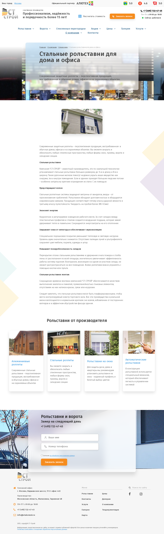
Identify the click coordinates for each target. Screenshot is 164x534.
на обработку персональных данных (62, 455)
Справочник (63, 47)
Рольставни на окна (100, 361)
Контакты (93, 32)
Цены (109, 28)
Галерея (125, 28)
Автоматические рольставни (135, 361)
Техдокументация (110, 510)
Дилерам (106, 499)
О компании (72, 32)
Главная (42, 47)
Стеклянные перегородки (70, 28)
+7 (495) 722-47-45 (152, 10)
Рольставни (24, 28)
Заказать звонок (124, 16)
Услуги (139, 28)
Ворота (44, 28)
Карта (84, 515)
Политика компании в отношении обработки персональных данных (42, 529)
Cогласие (58, 455)
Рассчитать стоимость (94, 16)
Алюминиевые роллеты (21, 363)
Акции (94, 28)
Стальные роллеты (62, 360)
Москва (17, 3)
